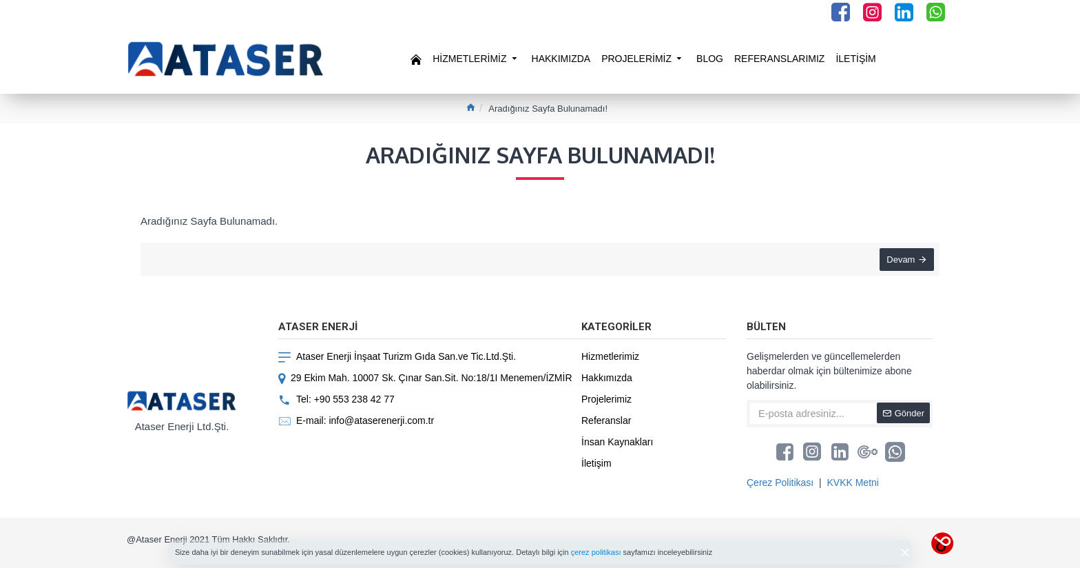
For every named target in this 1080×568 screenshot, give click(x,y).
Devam (899, 261)
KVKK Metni (852, 482)
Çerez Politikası (780, 482)
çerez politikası (596, 552)
